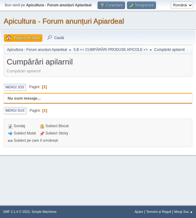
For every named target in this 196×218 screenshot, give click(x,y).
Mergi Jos (14, 87)
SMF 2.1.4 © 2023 (16, 211)
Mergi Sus (15, 110)
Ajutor (139, 211)
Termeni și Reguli (158, 211)
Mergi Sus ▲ (183, 211)
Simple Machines (44, 211)
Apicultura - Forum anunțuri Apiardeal (64, 21)
